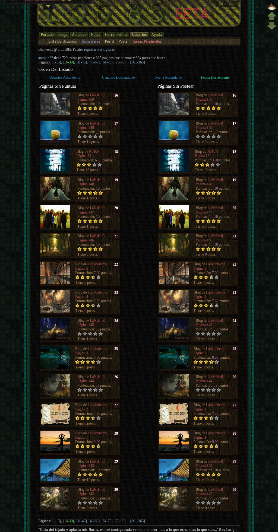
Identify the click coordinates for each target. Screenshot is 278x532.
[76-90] (120, 62)
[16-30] (68, 62)
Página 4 (81, 297)
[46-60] (94, 62)
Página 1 (81, 437)
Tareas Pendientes (147, 41)
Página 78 (84, 156)
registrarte (91, 49)
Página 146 (85, 240)
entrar (66, 8)
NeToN (94, 151)
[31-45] (81, 62)
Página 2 (81, 409)
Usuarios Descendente (118, 77)
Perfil (109, 41)
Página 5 (81, 268)
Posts (123, 41)
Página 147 (85, 212)
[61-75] (107, 62)
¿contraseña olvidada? (42, 8)
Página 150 (85, 99)
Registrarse (90, 41)
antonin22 (45, 58)
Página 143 (85, 466)
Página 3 (81, 353)
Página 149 (85, 128)
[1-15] (56, 62)
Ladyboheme (97, 264)
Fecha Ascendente (168, 77)
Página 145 (85, 325)
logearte (109, 49)
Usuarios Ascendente (64, 77)
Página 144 (85, 381)
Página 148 (85, 184)
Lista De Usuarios (62, 41)
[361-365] (137, 62)
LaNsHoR (97, 95)
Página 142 (85, 494)
